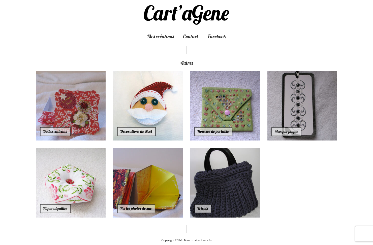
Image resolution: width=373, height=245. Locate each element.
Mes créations (160, 36)
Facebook (216, 36)
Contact (190, 36)
